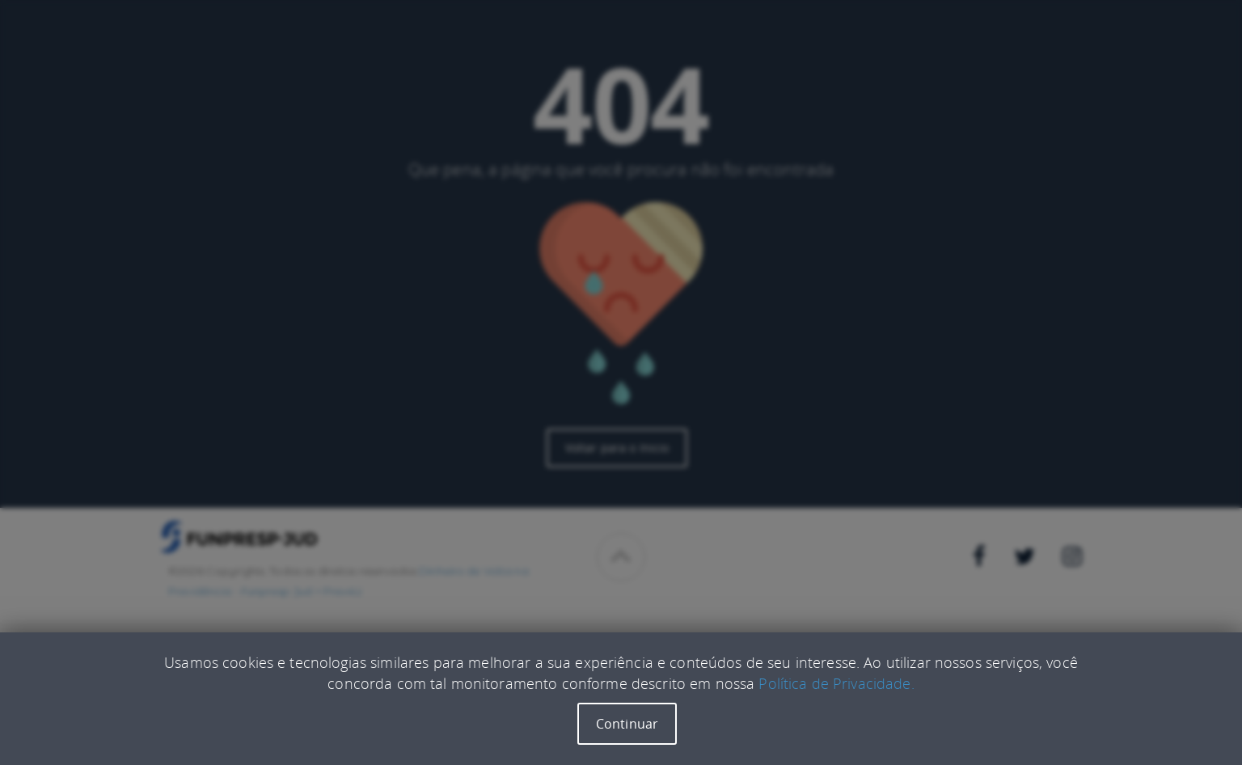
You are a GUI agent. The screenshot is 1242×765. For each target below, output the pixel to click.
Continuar (627, 724)
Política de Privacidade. (836, 683)
